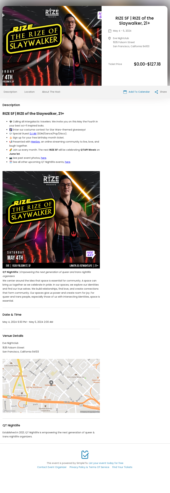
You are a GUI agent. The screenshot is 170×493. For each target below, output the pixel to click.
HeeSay (35, 141)
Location (30, 91)
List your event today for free (106, 463)
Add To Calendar (136, 92)
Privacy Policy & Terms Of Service (89, 467)
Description (10, 91)
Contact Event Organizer (52, 467)
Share (161, 92)
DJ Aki (33, 133)
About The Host (51, 91)
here (43, 158)
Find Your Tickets (122, 467)
